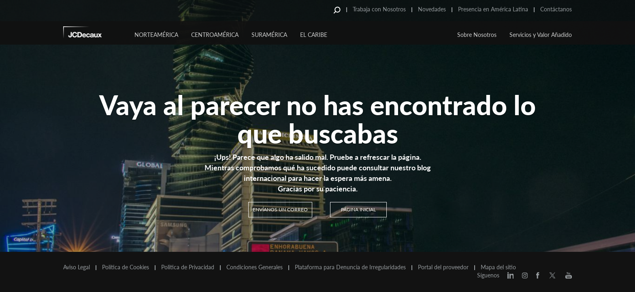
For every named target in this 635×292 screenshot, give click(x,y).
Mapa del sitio (498, 267)
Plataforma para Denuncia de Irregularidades (350, 267)
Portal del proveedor (443, 267)
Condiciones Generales (254, 267)
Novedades (432, 9)
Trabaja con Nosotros (379, 9)
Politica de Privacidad (187, 267)
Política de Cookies (125, 267)
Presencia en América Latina (493, 9)
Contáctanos (556, 9)
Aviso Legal (76, 267)
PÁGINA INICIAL (358, 209)
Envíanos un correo (280, 209)
